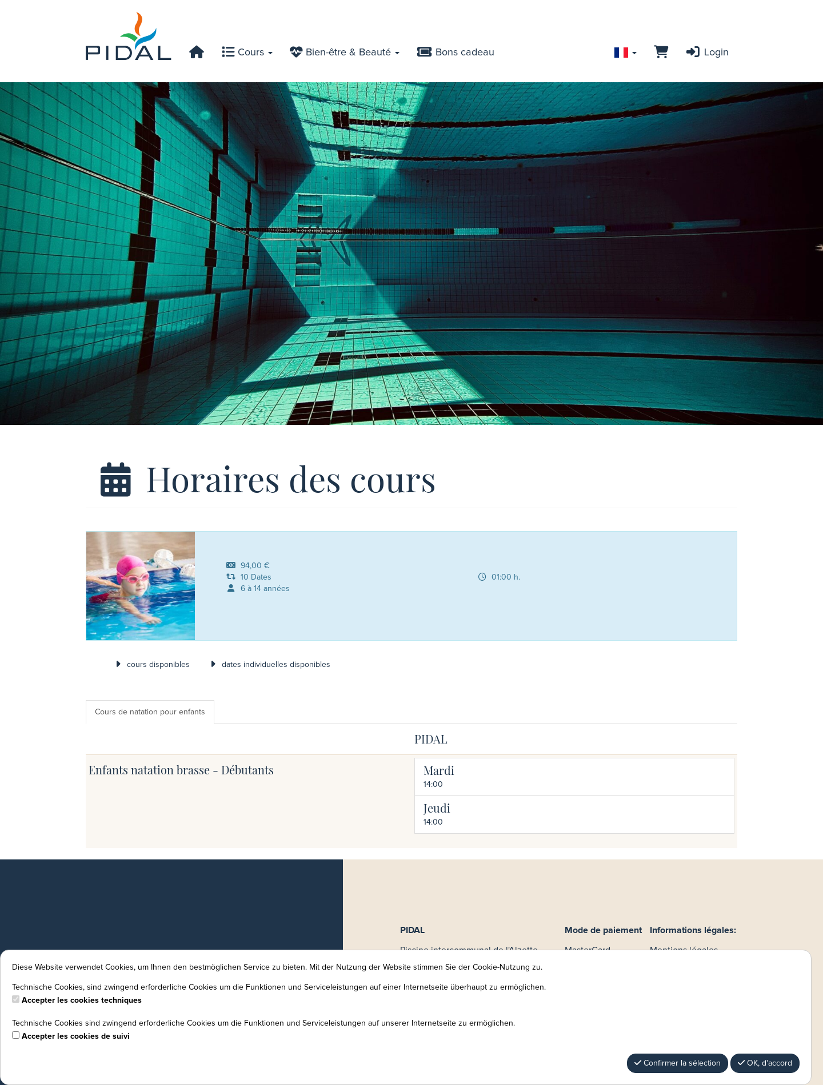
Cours (247, 52)
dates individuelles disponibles (268, 665)
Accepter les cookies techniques (82, 1000)
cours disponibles (151, 665)
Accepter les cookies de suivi (76, 1036)
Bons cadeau (455, 52)
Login (707, 52)
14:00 (433, 785)
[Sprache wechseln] (625, 53)
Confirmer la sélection (677, 1063)
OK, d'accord (765, 1063)
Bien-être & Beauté (344, 52)
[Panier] (661, 53)
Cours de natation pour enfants (150, 712)
